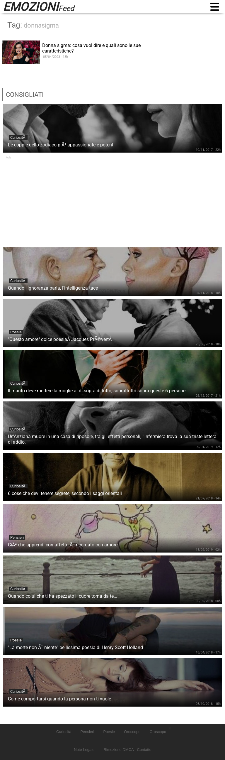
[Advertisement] (112, 200)
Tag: (33, 25)
